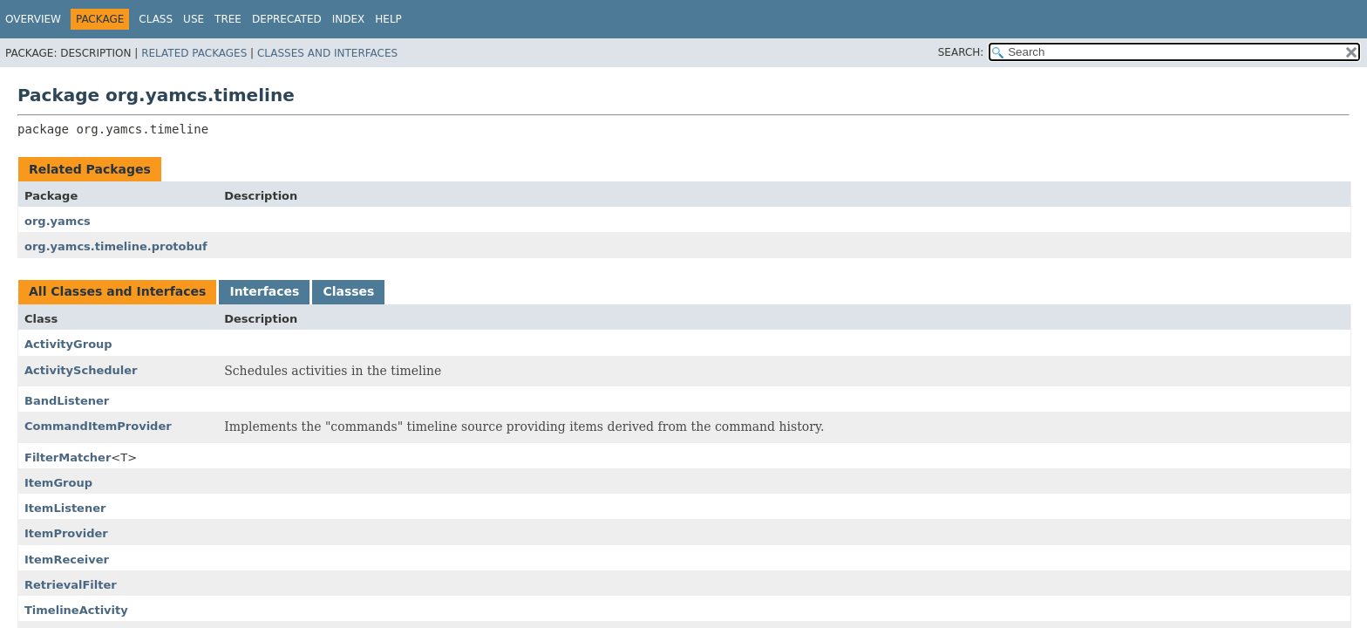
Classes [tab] (348, 291)
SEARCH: (961, 52)
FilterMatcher (67, 457)
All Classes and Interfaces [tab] (117, 291)
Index (348, 19)
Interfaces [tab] (264, 291)
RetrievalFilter (70, 584)
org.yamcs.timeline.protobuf (115, 246)
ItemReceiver (66, 559)
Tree (227, 19)
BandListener (66, 400)
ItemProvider (66, 533)
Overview (33, 19)
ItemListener (64, 508)
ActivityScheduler (80, 370)
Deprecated (287, 19)
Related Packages (194, 53)
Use (193, 19)
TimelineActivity (76, 610)
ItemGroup (58, 482)
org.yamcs (57, 221)
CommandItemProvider (98, 426)
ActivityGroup (68, 344)
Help (388, 19)
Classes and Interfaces (327, 53)
